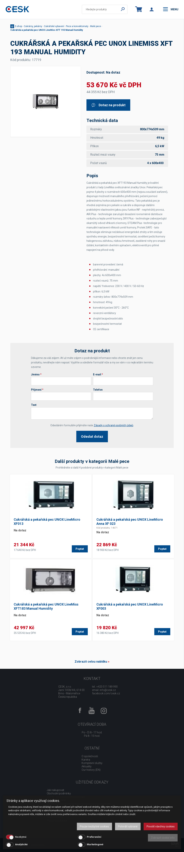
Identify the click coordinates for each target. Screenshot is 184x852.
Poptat (80, 548)
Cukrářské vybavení (54, 26)
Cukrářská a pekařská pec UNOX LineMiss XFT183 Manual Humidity (46, 606)
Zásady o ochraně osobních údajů (113, 425)
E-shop (18, 26)
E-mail (98, 374)
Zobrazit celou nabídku (91, 661)
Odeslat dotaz (92, 436)
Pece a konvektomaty (77, 26)
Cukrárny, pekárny (33, 26)
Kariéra (86, 759)
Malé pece (95, 26)
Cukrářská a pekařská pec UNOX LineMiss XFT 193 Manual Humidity (46, 30)
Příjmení (37, 389)
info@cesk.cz (108, 690)
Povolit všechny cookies (161, 826)
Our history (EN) (91, 769)
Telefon (98, 389)
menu (170, 9)
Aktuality (87, 766)
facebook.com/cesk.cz (106, 693)
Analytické (21, 844)
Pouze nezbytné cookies (94, 826)
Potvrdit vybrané (128, 826)
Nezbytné (21, 836)
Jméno (36, 374)
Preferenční (94, 836)
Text (33, 405)
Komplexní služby (92, 763)
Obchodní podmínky (59, 793)
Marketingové (95, 844)
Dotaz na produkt (108, 105)
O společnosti (90, 756)
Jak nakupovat (55, 790)
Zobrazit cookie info (163, 837)
